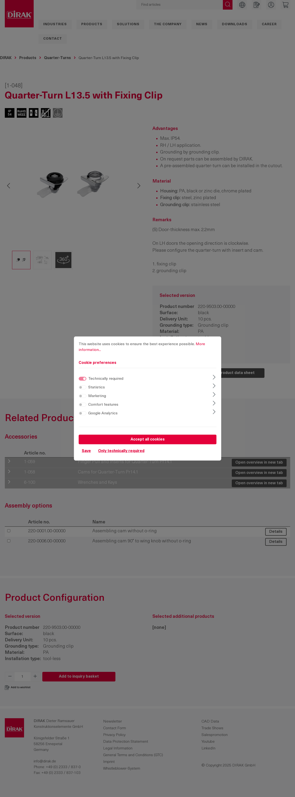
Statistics (96, 387)
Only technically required (121, 451)
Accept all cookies (148, 439)
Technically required (105, 379)
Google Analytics (103, 413)
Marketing (97, 396)
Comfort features (103, 405)
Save (86, 451)
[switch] (82, 387)
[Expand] (214, 378)
